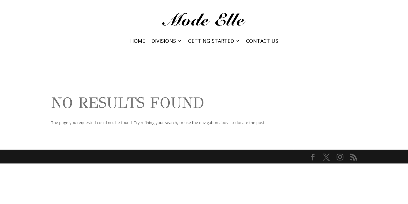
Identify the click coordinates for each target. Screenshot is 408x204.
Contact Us (262, 41)
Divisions (163, 41)
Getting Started (211, 41)
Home (137, 41)
